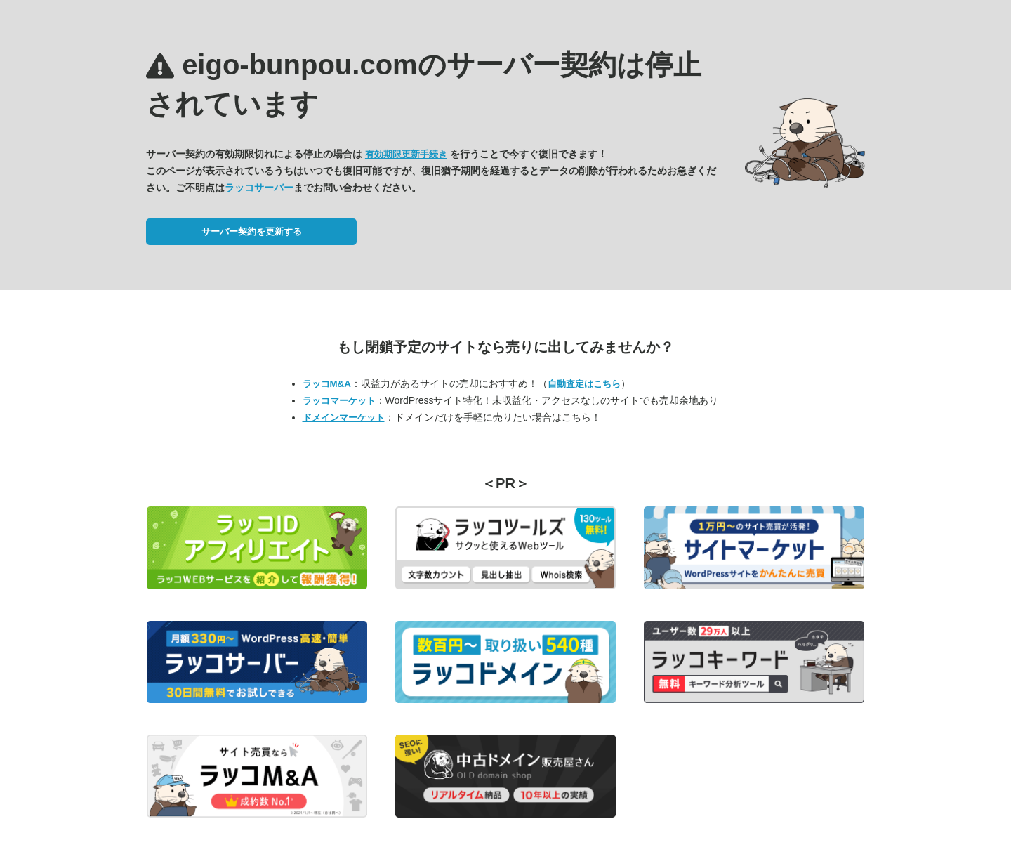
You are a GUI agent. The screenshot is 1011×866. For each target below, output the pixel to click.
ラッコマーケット (339, 400)
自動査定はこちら (584, 384)
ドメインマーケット (344, 417)
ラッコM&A (327, 384)
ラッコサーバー (259, 187)
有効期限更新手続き (406, 154)
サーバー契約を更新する (251, 231)
